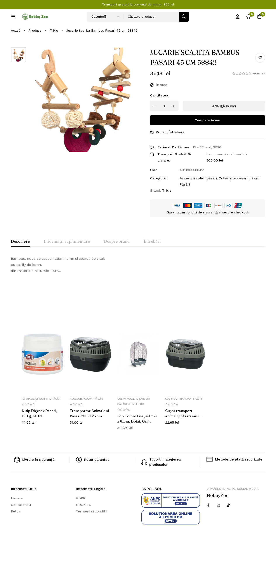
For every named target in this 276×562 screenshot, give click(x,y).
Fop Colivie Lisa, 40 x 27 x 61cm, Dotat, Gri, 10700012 (137, 435)
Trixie (54, 45)
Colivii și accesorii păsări (239, 193)
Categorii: (158, 193)
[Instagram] (218, 520)
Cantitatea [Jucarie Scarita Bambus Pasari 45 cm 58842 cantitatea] (159, 110)
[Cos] (259, 18)
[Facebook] (208, 520)
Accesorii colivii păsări (198, 193)
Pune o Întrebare (170, 147)
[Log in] (237, 18)
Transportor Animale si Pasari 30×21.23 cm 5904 (89, 430)
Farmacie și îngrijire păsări (41, 413)
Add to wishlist (260, 72)
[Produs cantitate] (164, 120)
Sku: (153, 184)
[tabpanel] (138, 279)
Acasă (15, 45)
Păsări (185, 199)
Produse (35, 45)
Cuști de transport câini (183, 413)
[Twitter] (228, 520)
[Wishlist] (248, 18)
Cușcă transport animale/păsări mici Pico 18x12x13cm (182, 430)
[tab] (20, 256)
